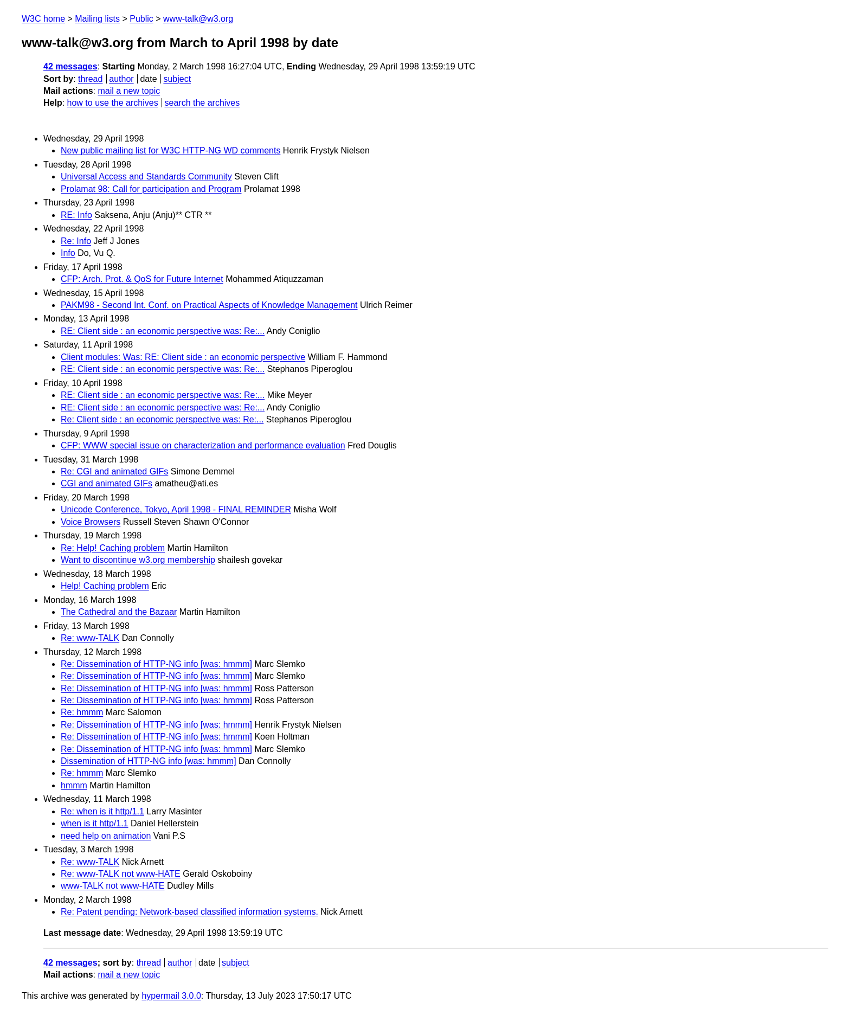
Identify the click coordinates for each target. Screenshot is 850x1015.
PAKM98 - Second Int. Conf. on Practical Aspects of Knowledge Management (209, 305)
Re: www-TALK (90, 638)
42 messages (70, 66)
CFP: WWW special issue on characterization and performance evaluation (203, 445)
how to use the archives (112, 102)
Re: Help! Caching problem (113, 548)
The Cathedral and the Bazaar (119, 611)
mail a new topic (129, 90)
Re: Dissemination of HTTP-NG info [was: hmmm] (156, 664)
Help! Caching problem (105, 585)
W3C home (43, 18)
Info (68, 253)
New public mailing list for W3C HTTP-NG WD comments (170, 150)
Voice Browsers (90, 521)
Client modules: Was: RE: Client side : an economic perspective (183, 357)
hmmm (74, 785)
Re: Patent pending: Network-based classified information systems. (189, 911)
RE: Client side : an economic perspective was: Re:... (163, 331)
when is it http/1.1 (94, 823)
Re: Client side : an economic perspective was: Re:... (162, 419)
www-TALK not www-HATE (112, 885)
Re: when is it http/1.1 (102, 811)
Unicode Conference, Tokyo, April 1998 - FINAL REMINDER (176, 509)
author (121, 78)
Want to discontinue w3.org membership (138, 559)
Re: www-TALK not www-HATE (121, 873)
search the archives (202, 102)
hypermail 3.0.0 (171, 995)
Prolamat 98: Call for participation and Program (151, 189)
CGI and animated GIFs (106, 483)
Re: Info (76, 241)
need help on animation (106, 835)
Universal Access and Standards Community (146, 176)
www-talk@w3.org (198, 18)
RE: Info (76, 215)
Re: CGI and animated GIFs (114, 471)
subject (177, 78)
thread (90, 78)
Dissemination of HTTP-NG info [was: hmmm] (148, 761)
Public (141, 18)
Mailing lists (97, 18)
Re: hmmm (82, 712)
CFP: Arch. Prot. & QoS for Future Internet (142, 279)
